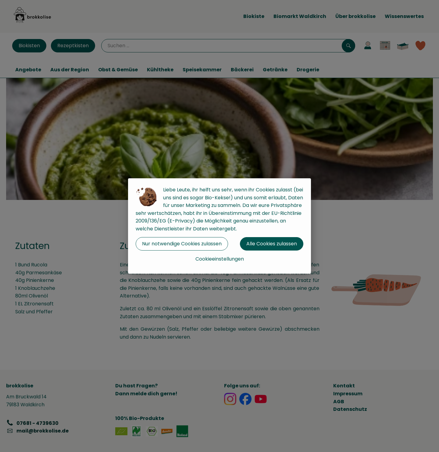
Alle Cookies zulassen (271, 243)
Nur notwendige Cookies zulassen (182, 243)
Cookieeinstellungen (219, 258)
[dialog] (219, 226)
